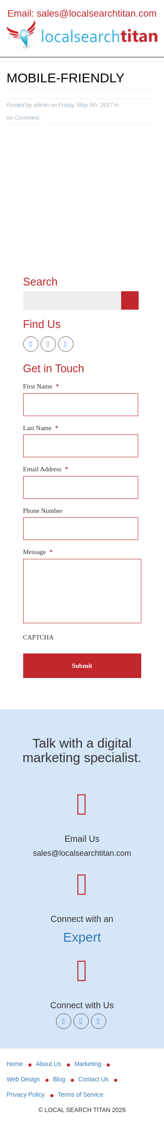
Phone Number (43, 510)
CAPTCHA (38, 637)
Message (38, 551)
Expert (82, 937)
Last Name (41, 427)
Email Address (45, 469)
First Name (41, 386)
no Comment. (24, 117)
